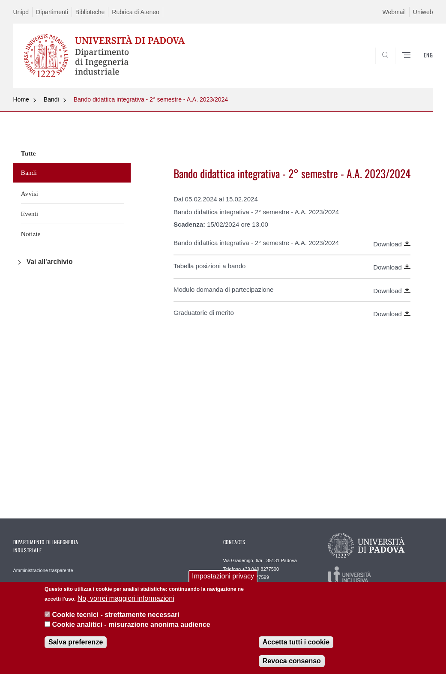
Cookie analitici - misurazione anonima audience (131, 629)
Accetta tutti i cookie (296, 647)
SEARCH (397, 67)
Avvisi (29, 193)
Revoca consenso (292, 666)
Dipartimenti (52, 12)
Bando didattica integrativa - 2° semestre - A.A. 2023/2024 (151, 99)
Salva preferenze (75, 647)
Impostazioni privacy (223, 581)
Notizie (31, 233)
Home (21, 99)
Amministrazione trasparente (43, 570)
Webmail (394, 12)
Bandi (51, 99)
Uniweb (423, 12)
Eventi (30, 213)
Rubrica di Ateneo (135, 12)
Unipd (21, 12)
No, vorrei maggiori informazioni (126, 603)
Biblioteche (90, 12)
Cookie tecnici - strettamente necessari (116, 619)
